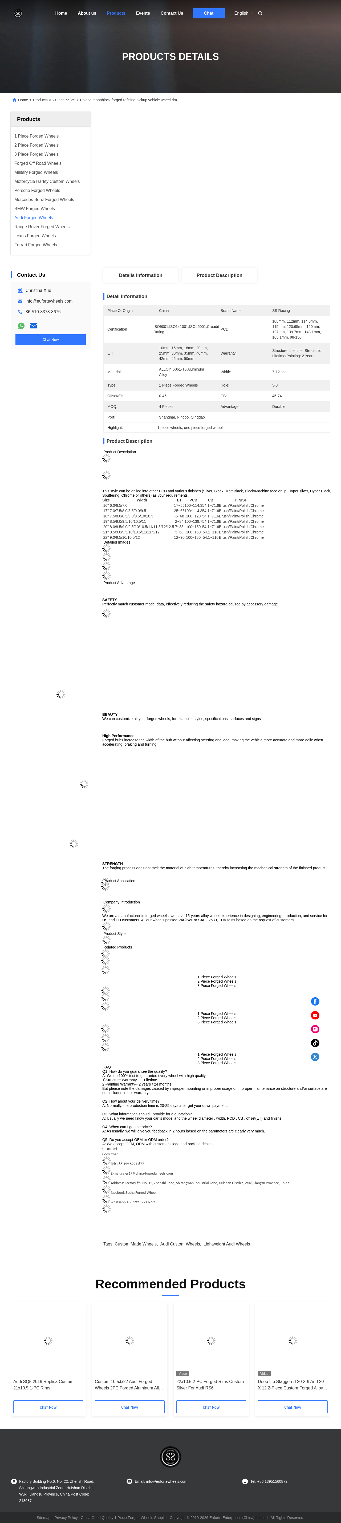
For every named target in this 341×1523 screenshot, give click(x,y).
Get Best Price (245, 250)
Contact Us (172, 13)
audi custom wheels (180, 1244)
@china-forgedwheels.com (152, 1173)
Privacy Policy (66, 1518)
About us (87, 13)
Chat (209, 13)
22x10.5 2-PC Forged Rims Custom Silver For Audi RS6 (210, 1384)
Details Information (140, 275)
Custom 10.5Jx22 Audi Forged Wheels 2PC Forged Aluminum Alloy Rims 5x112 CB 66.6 (129, 1385)
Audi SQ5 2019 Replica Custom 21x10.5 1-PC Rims (43, 1384)
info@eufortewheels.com (49, 301)
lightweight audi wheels (227, 1244)
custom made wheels (136, 1244)
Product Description (219, 275)
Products (116, 13)
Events (143, 13)
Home (61, 13)
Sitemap (43, 1518)
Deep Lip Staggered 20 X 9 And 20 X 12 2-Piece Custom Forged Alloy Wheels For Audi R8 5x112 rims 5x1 (292, 1385)
